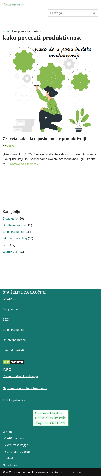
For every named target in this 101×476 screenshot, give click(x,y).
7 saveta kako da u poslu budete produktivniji (44, 138)
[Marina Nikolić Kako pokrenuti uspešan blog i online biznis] (13, 4)
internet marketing (15, 238)
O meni (7, 432)
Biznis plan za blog (17, 451)
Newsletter (10, 465)
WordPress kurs (13, 438)
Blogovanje (10, 218)
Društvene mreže (14, 225)
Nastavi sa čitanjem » (24, 164)
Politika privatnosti (15, 400)
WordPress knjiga (16, 445)
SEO (6, 245)
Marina (10, 145)
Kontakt (8, 458)
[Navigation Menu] (94, 4)
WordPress (10, 251)
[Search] (69, 13)
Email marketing (13, 232)
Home (6, 31)
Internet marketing (15, 350)
